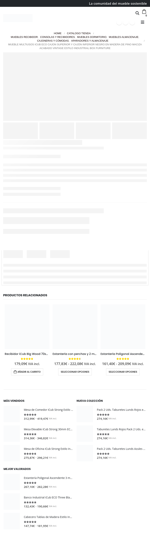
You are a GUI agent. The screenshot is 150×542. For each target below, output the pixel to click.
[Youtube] (125, 22)
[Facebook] (119, 22)
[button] (137, 13)
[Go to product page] (27, 326)
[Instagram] (132, 22)
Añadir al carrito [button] (29, 371)
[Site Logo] (18, 18)
